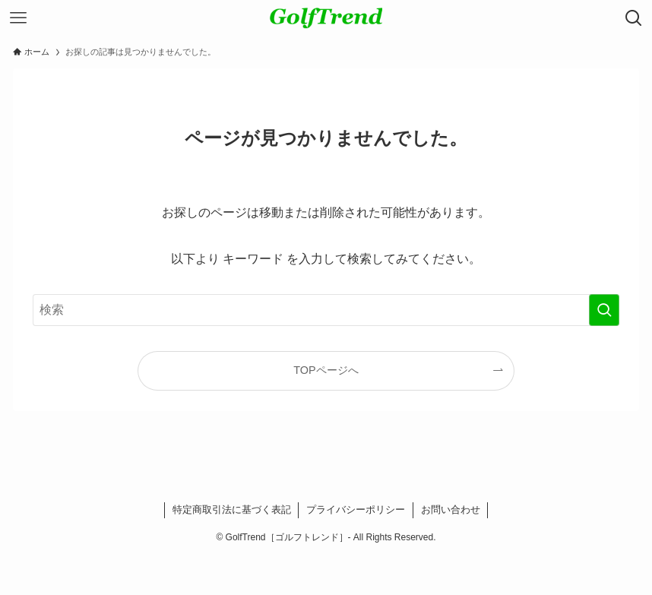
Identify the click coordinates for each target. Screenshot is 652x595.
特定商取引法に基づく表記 (231, 509)
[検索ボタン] (634, 18)
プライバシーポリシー (355, 509)
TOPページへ (325, 370)
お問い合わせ (450, 509)
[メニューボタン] (18, 18)
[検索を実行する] (604, 310)
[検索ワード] (326, 310)
